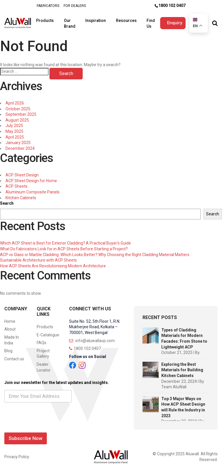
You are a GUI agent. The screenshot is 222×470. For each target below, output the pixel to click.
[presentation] (48, 423)
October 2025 (17, 106)
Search (7, 200)
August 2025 (17, 117)
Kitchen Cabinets (20, 195)
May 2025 (14, 128)
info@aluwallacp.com (92, 337)
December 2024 (20, 145)
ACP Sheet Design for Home (31, 178)
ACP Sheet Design (22, 172)
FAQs (41, 340)
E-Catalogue (48, 332)
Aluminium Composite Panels (32, 189)
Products (47, 18)
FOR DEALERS (75, 6)
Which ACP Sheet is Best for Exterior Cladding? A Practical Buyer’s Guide (65, 240)
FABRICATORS (48, 6)
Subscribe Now (25, 436)
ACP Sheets (16, 183)
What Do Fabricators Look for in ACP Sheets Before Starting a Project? (64, 246)
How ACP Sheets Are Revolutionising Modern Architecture (53, 263)
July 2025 (14, 123)
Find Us (146, 21)
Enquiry (171, 21)
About (10, 326)
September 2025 (20, 111)
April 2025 (14, 134)
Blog (8, 348)
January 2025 (18, 140)
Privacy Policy (16, 454)
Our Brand (70, 21)
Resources (123, 18)
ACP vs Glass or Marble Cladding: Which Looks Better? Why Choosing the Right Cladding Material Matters (94, 251)
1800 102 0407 (172, 5)
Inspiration (94, 18)
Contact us (14, 356)
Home (9, 318)
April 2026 (14, 100)
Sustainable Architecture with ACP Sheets (38, 257)
